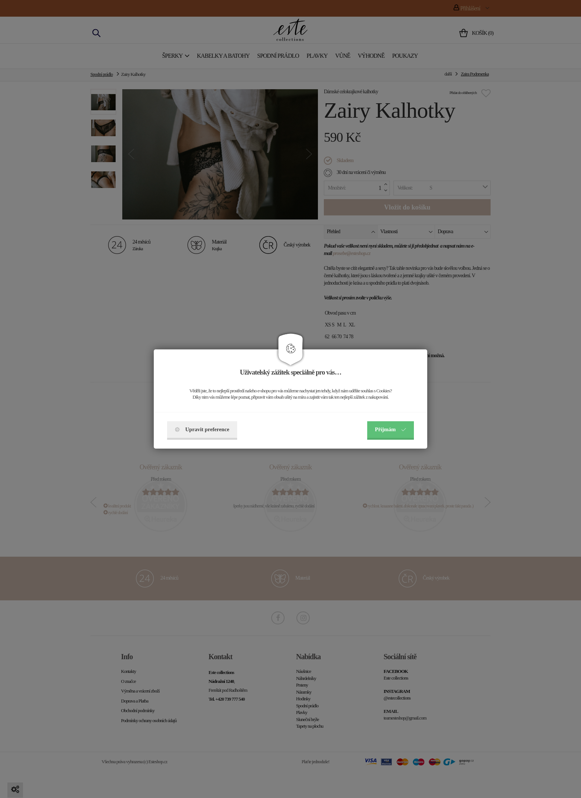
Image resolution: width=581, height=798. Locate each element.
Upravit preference (202, 429)
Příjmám (390, 429)
